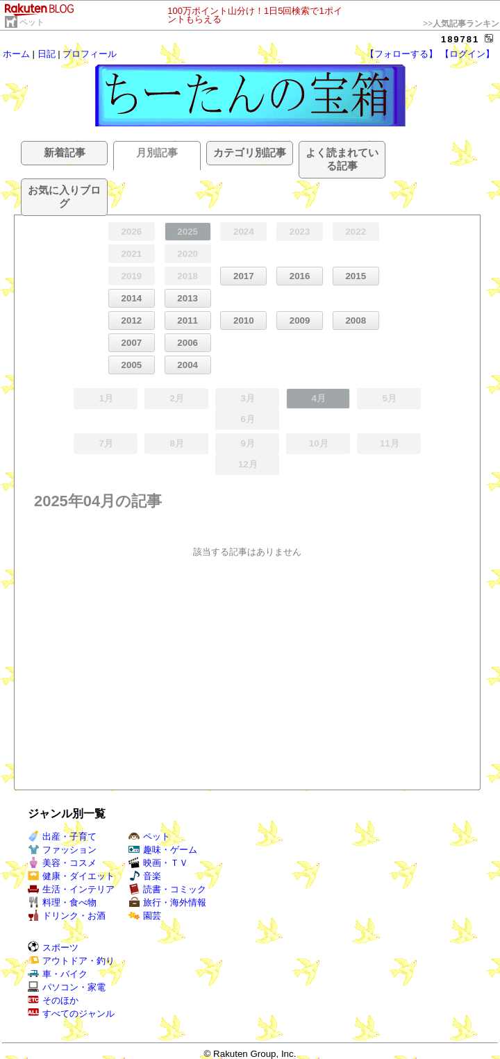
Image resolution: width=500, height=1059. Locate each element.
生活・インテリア (71, 889)
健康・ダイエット (71, 876)
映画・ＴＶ (158, 863)
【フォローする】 (401, 54)
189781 (460, 39)
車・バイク (58, 974)
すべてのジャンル (71, 1013)
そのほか (53, 1000)
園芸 (144, 915)
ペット (31, 22)
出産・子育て (62, 836)
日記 (47, 54)
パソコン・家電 (67, 987)
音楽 (144, 876)
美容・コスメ (62, 863)
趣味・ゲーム (162, 849)
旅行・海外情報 (167, 902)
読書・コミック (167, 889)
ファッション (62, 849)
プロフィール (89, 54)
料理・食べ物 (62, 902)
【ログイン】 (467, 54)
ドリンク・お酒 (67, 915)
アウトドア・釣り (71, 961)
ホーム (16, 54)
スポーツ (53, 947)
